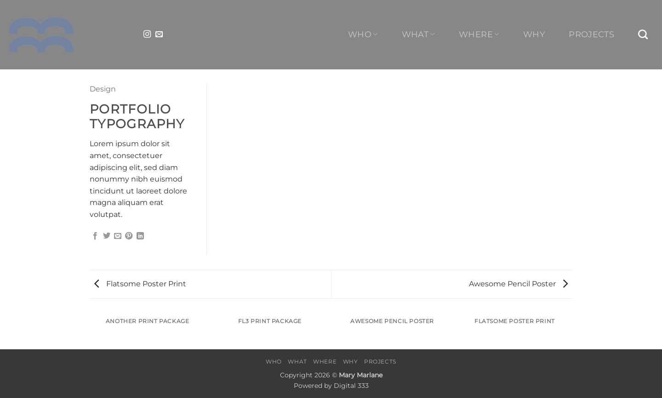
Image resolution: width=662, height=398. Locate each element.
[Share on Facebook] (95, 236)
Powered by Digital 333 (331, 385)
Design (103, 89)
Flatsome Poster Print (140, 283)
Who (363, 34)
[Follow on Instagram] (147, 34)
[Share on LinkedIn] (140, 236)
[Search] (643, 34)
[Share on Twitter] (106, 236)
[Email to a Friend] (117, 236)
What (418, 34)
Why (534, 34)
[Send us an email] (159, 34)
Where (479, 34)
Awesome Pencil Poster (518, 283)
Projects (591, 34)
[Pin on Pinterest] (128, 236)
